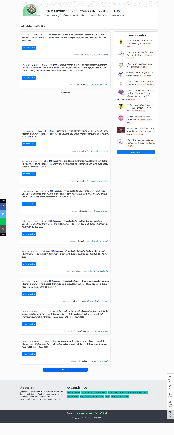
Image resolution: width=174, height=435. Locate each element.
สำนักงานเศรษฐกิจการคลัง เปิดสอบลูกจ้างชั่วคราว (139, 55)
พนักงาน (97, 55)
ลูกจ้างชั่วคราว (93, 271)
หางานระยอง (103, 211)
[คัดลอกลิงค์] (3, 228)
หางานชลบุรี (104, 241)
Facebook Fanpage (84, 413)
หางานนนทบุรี (103, 361)
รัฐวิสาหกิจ (114, 396)
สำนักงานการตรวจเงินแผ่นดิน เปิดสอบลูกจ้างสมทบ (140, 143)
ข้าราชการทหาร (73, 396)
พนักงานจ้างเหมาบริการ (90, 301)
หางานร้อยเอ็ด (103, 271)
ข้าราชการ (95, 331)
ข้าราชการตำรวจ (85, 396)
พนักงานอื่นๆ (124, 396)
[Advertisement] (65, 111)
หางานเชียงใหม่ (102, 85)
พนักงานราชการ (98, 396)
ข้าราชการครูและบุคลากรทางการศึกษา (94, 392)
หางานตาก (104, 55)
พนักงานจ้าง (95, 151)
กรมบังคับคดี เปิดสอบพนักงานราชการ (139, 120)
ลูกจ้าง (107, 396)
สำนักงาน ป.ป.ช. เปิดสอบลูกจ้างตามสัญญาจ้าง (139, 43)
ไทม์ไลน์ (41, 26)
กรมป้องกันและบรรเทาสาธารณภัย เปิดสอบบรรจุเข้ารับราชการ (139, 108)
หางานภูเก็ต (104, 151)
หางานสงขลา (103, 301)
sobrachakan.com (29, 26)
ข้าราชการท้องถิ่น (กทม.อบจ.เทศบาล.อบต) (133, 392)
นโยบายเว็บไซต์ (100, 413)
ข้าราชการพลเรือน (74, 392)
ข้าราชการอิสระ (113, 392)
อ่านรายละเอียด (29, 48)
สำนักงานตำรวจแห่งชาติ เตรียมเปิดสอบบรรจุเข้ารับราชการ (140, 131)
